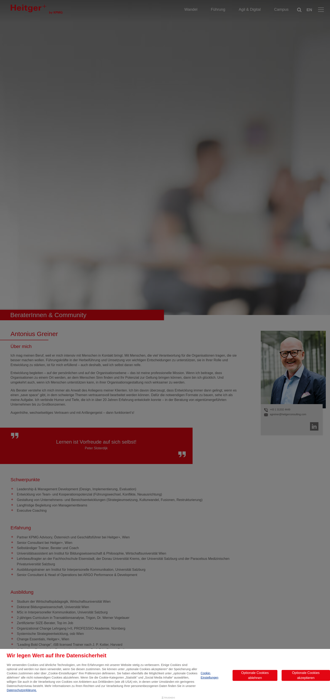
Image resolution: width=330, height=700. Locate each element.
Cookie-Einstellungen (209, 675)
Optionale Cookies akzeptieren (306, 675)
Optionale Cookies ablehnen (255, 675)
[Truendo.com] (168, 698)
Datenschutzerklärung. (22, 690)
